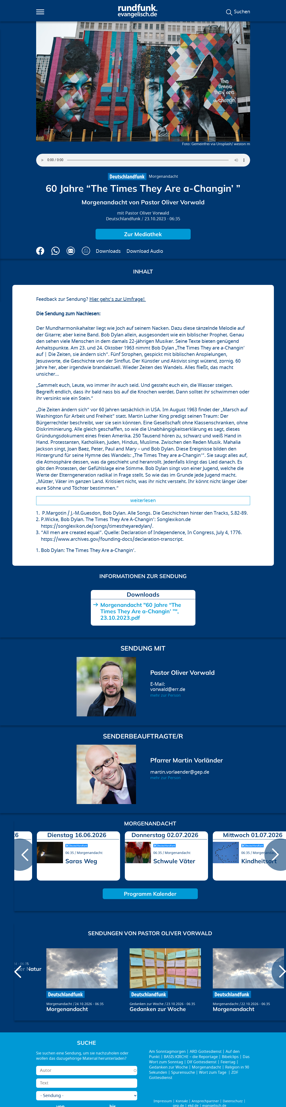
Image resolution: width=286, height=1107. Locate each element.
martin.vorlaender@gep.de (179, 772)
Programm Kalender (150, 893)
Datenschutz (233, 1101)
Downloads (108, 251)
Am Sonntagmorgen (167, 1051)
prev (20, 855)
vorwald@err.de (167, 689)
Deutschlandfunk (123, 219)
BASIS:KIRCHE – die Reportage (191, 1057)
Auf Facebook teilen (40, 251)
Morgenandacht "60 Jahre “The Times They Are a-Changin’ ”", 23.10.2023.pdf (140, 611)
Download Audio (144, 251)
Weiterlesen (143, 500)
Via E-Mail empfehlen (71, 251)
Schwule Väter (174, 861)
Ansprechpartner (205, 1101)
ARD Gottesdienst (206, 1051)
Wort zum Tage (213, 1072)
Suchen (242, 12)
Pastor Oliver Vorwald (147, 213)
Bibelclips (230, 1057)
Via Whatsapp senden (55, 251)
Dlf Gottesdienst (202, 1062)
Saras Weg (81, 861)
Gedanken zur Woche (147, 1004)
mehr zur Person (165, 695)
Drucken (86, 251)
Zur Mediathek (143, 234)
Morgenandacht (163, 176)
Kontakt (182, 1101)
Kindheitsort (258, 861)
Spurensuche (183, 1072)
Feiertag (228, 1062)
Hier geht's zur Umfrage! (117, 299)
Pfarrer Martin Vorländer (186, 760)
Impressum (163, 1101)
